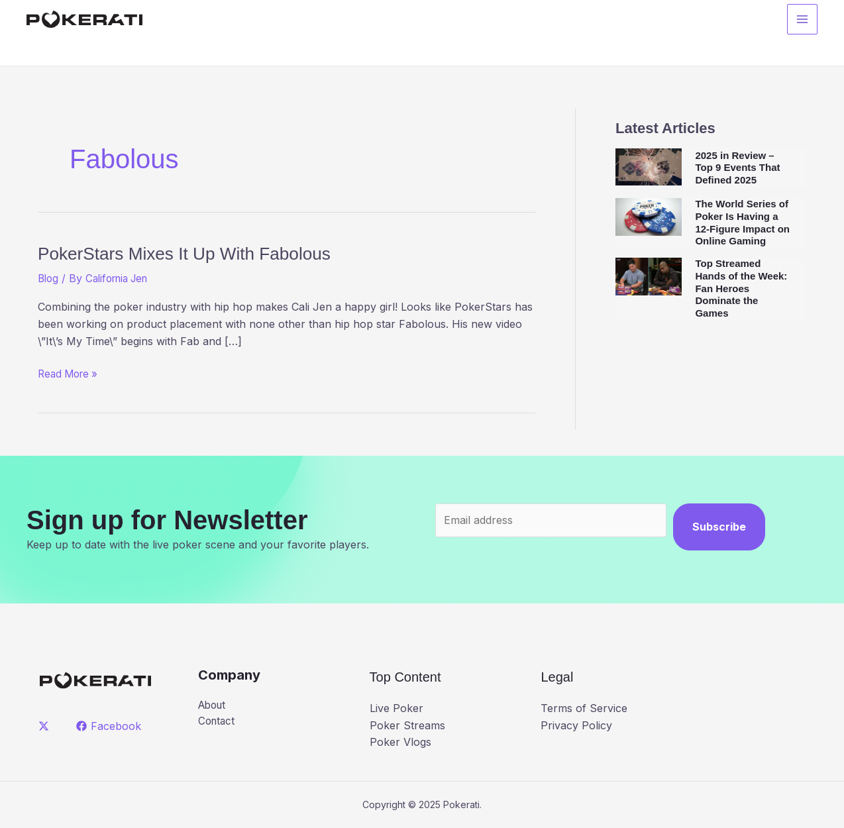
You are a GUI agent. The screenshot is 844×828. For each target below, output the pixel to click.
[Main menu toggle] (802, 20)
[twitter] (46, 726)
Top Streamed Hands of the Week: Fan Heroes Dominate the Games (741, 288)
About (213, 705)
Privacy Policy (576, 725)
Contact (217, 722)
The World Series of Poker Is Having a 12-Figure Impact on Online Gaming (742, 222)
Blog (49, 278)
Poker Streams (407, 725)
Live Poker (396, 708)
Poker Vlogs (400, 742)
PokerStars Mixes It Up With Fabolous (217, 252)
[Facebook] (110, 726)
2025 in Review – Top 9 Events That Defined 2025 (737, 168)
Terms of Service (584, 708)
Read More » (70, 374)
